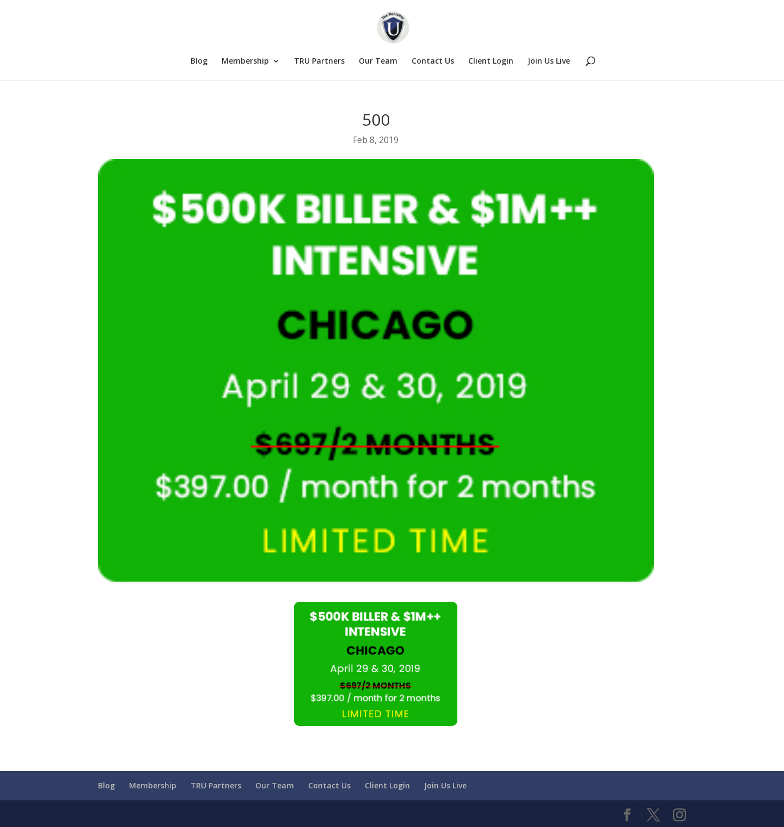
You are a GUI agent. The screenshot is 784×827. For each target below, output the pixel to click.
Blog (199, 61)
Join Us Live (549, 61)
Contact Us (433, 61)
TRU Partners (319, 61)
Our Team (378, 61)
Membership (245, 61)
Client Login (490, 61)
